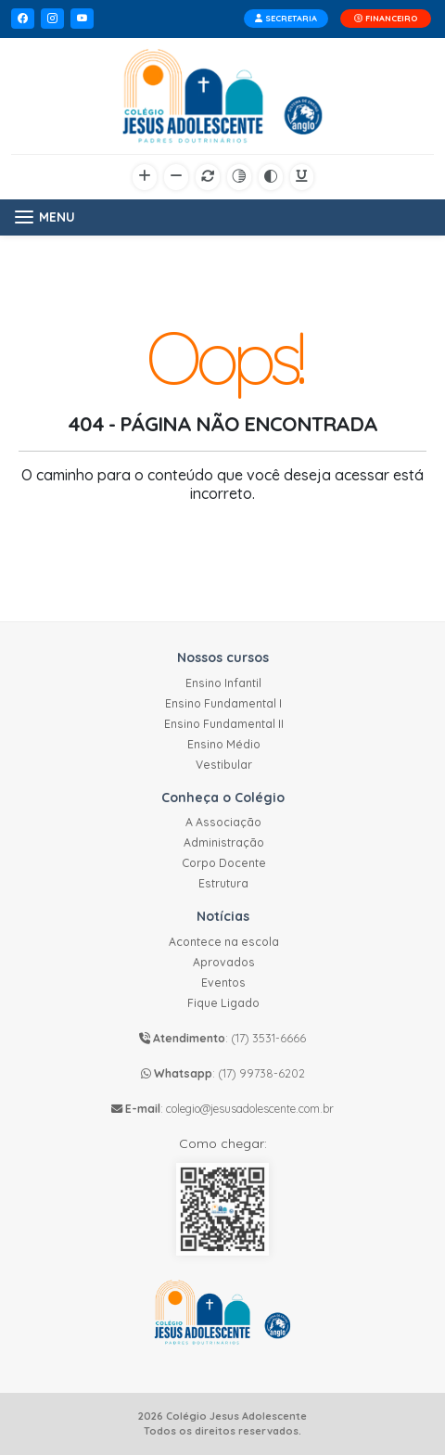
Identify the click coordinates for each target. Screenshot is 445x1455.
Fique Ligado (223, 1003)
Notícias (223, 916)
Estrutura (223, 883)
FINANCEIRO (385, 18)
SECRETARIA (286, 18)
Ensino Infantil (223, 683)
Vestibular (224, 765)
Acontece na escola (224, 942)
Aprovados (224, 962)
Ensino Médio (224, 744)
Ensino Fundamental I (223, 703)
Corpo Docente (224, 863)
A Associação (223, 822)
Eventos (223, 982)
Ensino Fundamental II (224, 724)
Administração (224, 842)
